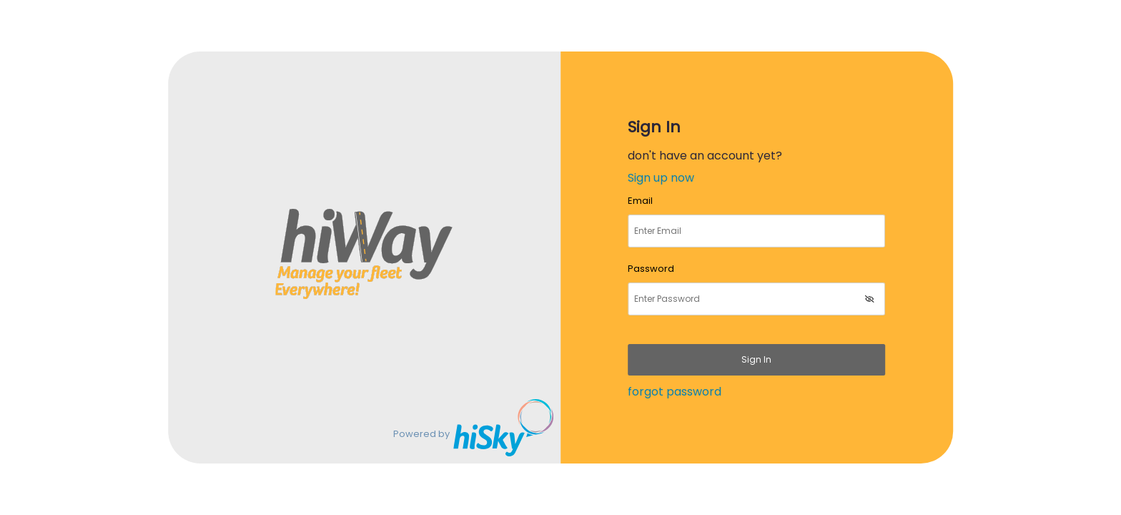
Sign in (756, 359)
